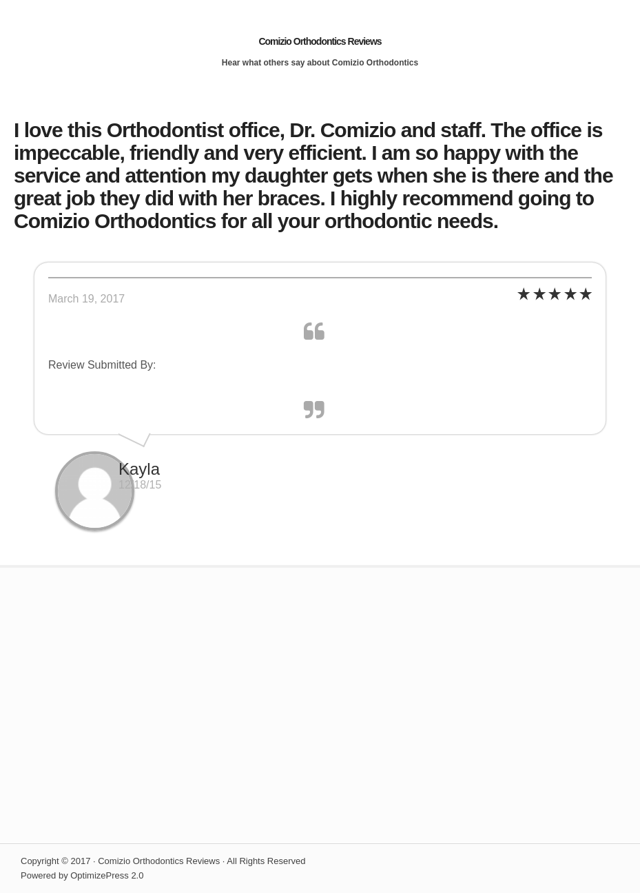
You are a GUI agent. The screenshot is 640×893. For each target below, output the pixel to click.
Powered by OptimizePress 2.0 (82, 875)
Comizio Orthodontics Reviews (319, 41)
